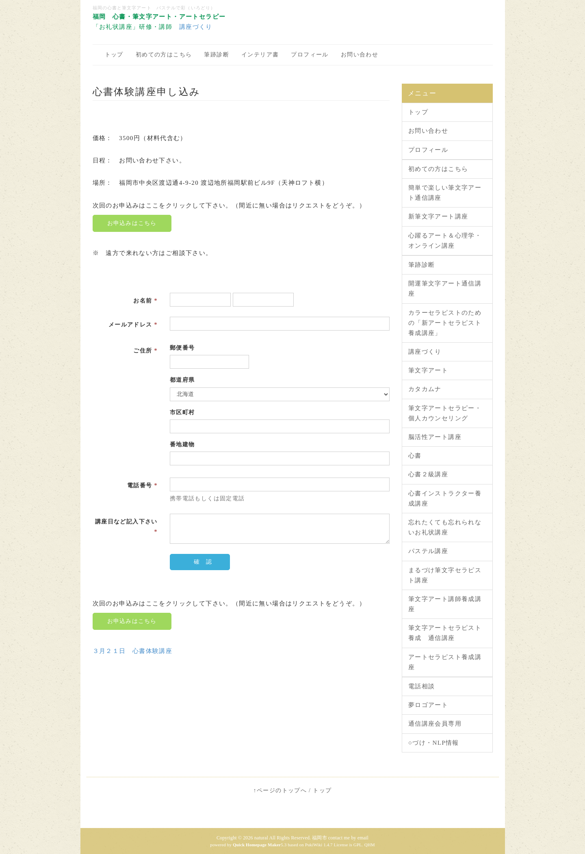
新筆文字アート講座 (438, 216)
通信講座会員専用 (435, 723)
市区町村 (182, 412)
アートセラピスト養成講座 (444, 662)
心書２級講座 (428, 474)
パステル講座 (428, 551)
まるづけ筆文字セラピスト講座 (444, 575)
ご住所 (145, 351)
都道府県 (182, 380)
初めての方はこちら (164, 55)
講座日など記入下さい (126, 527)
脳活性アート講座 (435, 437)
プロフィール (309, 55)
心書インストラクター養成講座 (444, 498)
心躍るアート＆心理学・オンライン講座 (444, 240)
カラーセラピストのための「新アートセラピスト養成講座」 (444, 322)
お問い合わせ (359, 55)
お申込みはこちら (132, 223)
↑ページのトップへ (280, 790)
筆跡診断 (216, 55)
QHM (369, 844)
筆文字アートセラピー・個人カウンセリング (444, 413)
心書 (415, 455)
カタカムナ (425, 389)
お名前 (145, 301)
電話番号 (142, 485)
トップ (114, 55)
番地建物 (182, 444)
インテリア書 (260, 55)
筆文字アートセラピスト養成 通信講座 (444, 633)
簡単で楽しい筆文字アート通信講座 (444, 192)
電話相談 (421, 686)
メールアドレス (133, 325)
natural (261, 838)
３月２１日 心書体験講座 (133, 651)
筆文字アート (428, 370)
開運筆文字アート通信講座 (444, 288)
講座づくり (195, 27)
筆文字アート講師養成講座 (444, 604)
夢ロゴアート (428, 705)
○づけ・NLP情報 (433, 742)
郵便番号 (182, 348)
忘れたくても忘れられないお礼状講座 (444, 527)
